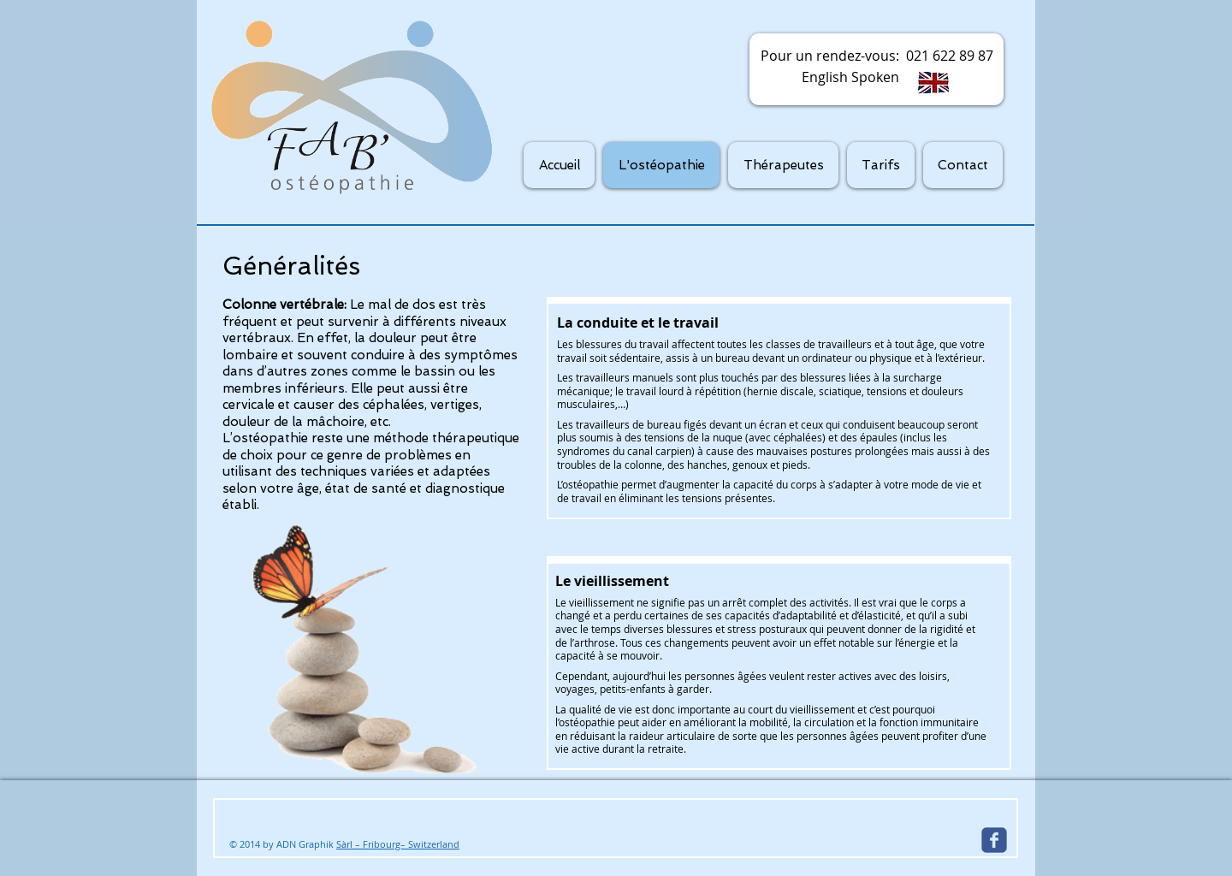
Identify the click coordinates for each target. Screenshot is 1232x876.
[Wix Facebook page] (994, 840)
